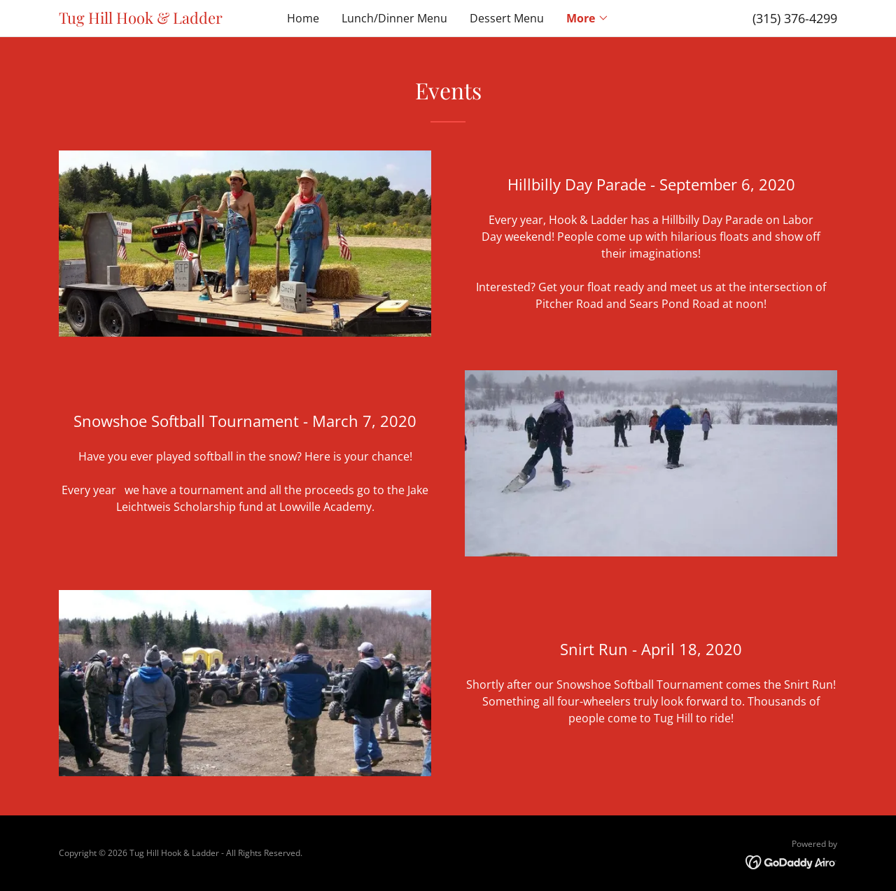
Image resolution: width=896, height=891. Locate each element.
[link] (156, 19)
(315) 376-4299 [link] (794, 18)
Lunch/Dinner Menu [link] (394, 18)
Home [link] (303, 18)
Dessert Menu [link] (507, 18)
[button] (587, 18)
